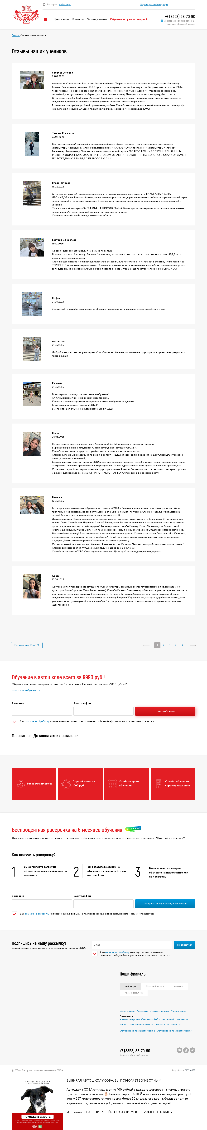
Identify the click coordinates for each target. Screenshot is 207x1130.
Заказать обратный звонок (181, 24)
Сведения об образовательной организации (164, 1019)
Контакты (78, 19)
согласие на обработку (37, 721)
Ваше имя (18, 703)
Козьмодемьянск (134, 993)
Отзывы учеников (97, 19)
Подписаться (184, 945)
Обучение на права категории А (129, 19)
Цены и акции (61, 19)
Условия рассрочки (130, 1019)
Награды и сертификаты (167, 1024)
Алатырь (178, 986)
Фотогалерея (178, 1011)
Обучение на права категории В (137, 1031)
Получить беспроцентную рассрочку (165, 904)
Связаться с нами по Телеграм (178, 21)
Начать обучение (165, 711)
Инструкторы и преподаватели (136, 1024)
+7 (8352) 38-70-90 (180, 16)
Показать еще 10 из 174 (26, 645)
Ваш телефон (82, 703)
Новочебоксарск (155, 986)
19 (182, 645)
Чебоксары (130, 986)
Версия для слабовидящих (154, 4)
